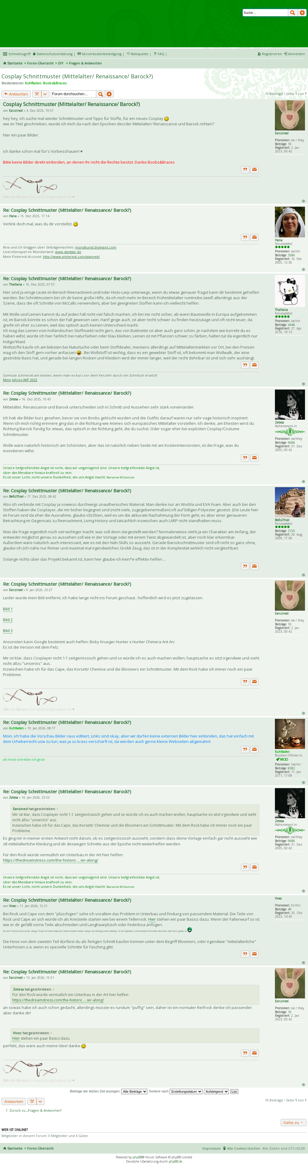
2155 (291, 531)
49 (289, 909)
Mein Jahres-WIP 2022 (20, 379)
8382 (291, 768)
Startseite (15, 63)
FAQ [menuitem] (161, 54)
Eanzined (281, 133)
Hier (152, 919)
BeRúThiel (282, 520)
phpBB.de (175, 1161)
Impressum (211, 1148)
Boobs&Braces (54, 83)
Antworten (16, 94)
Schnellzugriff (19, 54)
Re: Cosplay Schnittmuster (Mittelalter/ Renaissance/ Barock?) (67, 210)
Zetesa (279, 422)
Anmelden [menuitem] (296, 54)
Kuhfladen (33, 83)
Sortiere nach (175, 1091)
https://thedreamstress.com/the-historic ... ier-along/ (50, 860)
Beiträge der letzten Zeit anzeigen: (108, 1091)
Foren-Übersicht (40, 63)
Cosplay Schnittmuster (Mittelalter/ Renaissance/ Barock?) (77, 76)
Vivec (278, 898)
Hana (278, 240)
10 (289, 144)
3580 (291, 255)
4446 (291, 325)
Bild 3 (8, 630)
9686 (291, 442)
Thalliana (281, 310)
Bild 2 (8, 619)
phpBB (137, 1157)
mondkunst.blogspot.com (95, 247)
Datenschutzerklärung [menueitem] (54, 54)
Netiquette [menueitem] (139, 54)
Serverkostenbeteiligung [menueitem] (102, 54)
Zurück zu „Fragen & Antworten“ (33, 1110)
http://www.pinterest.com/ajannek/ (71, 256)
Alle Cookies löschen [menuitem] (243, 1148)
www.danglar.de (68, 251)
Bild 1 (8, 609)
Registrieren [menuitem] (272, 54)
